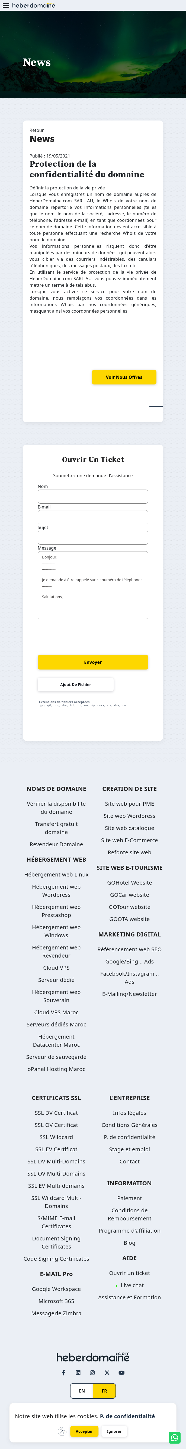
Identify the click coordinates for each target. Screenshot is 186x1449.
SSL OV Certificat (56, 1125)
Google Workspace (56, 1289)
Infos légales (129, 1112)
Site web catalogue (129, 828)
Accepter (84, 1431)
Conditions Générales (130, 1125)
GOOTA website (129, 919)
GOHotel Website (129, 882)
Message (47, 548)
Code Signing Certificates (56, 1258)
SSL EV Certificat (56, 1149)
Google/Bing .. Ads (129, 961)
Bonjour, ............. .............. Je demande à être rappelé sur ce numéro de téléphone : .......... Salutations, (93, 585)
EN (82, 1391)
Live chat (132, 1285)
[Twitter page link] (107, 1373)
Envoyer (93, 662)
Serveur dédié (56, 979)
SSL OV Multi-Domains (56, 1173)
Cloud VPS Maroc (56, 1012)
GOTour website (129, 907)
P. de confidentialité (129, 1137)
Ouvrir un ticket (129, 1273)
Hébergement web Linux (56, 874)
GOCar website (129, 894)
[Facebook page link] (64, 1373)
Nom (43, 486)
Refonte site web (129, 852)
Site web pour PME (129, 803)
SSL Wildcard (56, 1137)
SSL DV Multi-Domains (56, 1161)
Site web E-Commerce (129, 840)
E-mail (44, 507)
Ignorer (114, 1431)
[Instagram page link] (93, 1373)
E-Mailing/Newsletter (129, 994)
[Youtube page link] (121, 1373)
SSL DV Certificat (56, 1112)
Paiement (129, 1198)
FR (104, 1391)
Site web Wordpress (130, 815)
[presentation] (79, 636)
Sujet (43, 527)
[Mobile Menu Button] (6, 6)
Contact (130, 1161)
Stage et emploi (129, 1149)
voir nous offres (124, 377)
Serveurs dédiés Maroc (56, 1024)
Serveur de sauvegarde (56, 1056)
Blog (130, 1242)
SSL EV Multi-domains (56, 1185)
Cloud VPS (56, 967)
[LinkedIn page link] (78, 1373)
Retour (37, 130)
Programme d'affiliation (130, 1230)
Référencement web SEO (129, 949)
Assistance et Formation (129, 1297)
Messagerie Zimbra (56, 1313)
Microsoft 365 (56, 1301)
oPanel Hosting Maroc (56, 1069)
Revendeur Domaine (56, 844)
